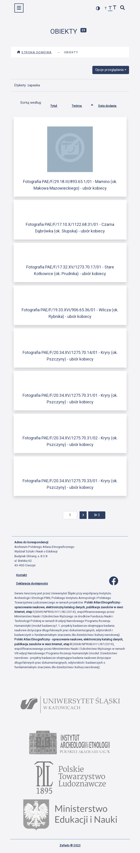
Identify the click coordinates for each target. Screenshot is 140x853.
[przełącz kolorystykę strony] (98, 8)
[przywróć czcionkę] (110, 8)
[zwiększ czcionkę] (114, 8)
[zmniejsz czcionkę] (106, 8)
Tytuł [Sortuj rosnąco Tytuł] (57, 105)
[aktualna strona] (70, 515)
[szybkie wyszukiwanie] (122, 8)
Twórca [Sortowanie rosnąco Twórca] (80, 105)
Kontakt (21, 575)
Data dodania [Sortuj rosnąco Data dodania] (111, 105)
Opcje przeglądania (109, 70)
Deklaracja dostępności (32, 583)
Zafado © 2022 (70, 845)
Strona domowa (34, 52)
